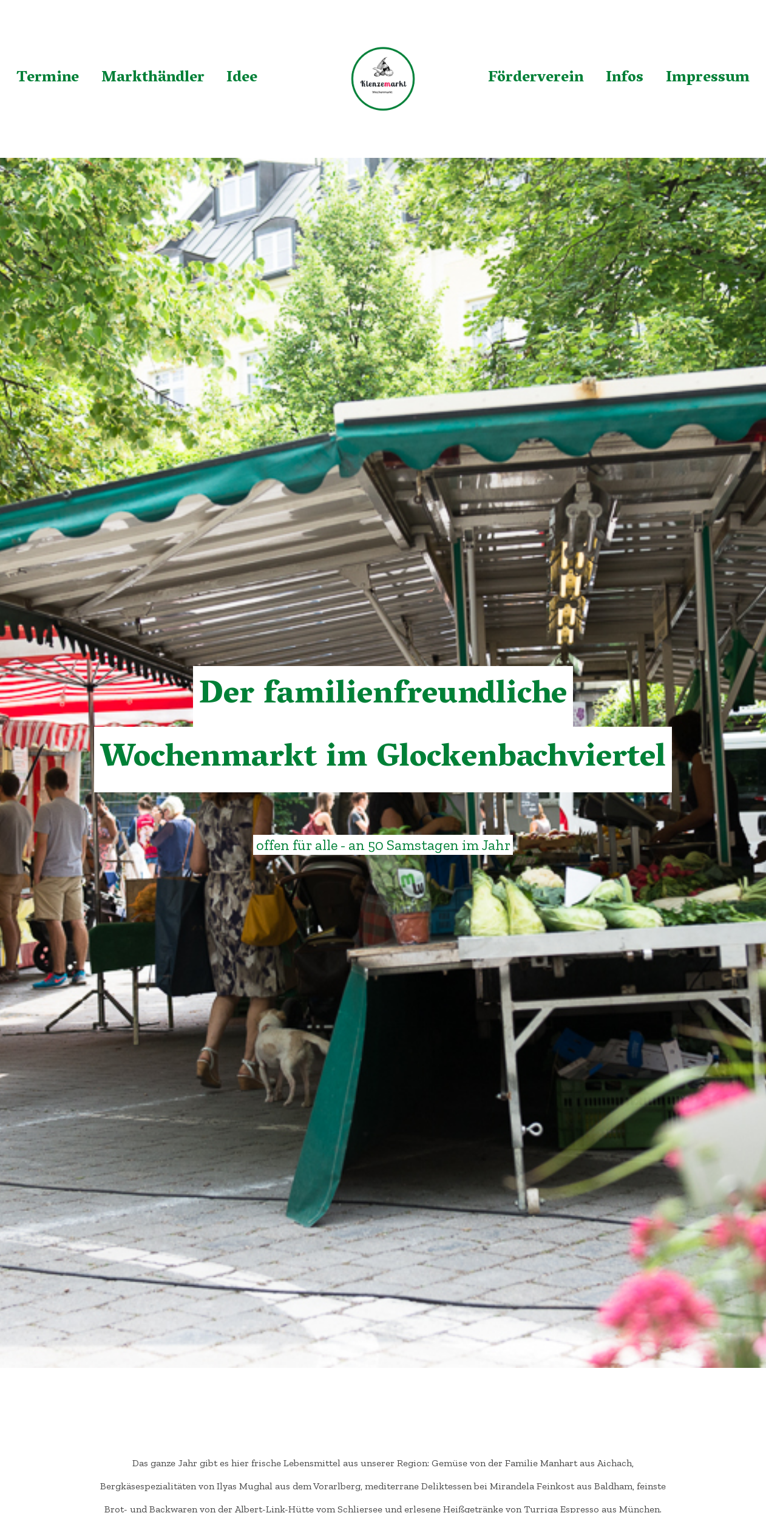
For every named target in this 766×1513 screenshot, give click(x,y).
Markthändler (153, 78)
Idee (241, 78)
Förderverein (536, 78)
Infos (624, 78)
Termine (47, 78)
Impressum (708, 78)
